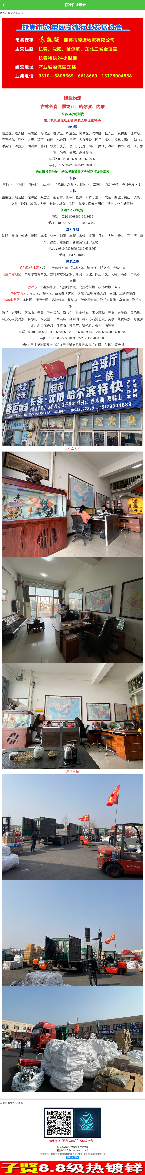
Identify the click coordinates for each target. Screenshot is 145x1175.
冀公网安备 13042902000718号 (72, 1150)
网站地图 (84, 1147)
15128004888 (96, 338)
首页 (2, 13)
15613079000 (99, 1154)
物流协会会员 (15, 13)
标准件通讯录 (75, 5)
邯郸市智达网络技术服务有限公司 (67, 1154)
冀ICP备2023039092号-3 (68, 1147)
